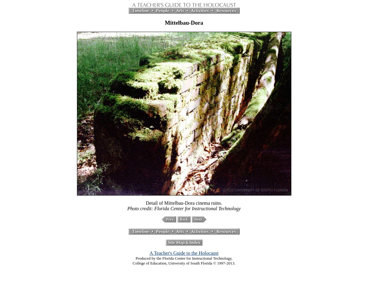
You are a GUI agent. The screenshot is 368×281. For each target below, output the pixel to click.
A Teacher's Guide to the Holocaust (184, 253)
